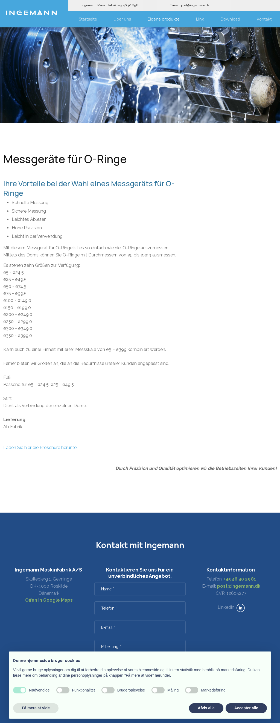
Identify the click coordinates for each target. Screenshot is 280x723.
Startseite (88, 19)
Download (230, 19)
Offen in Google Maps (49, 600)
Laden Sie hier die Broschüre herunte (40, 447)
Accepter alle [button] (246, 708)
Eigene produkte (163, 19)
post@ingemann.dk (238, 586)
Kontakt (264, 19)
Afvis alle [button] (206, 708)
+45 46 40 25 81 (240, 579)
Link (200, 19)
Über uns (122, 19)
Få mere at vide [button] (36, 708)
